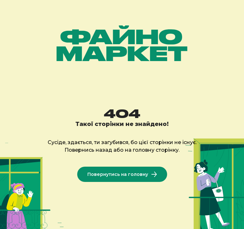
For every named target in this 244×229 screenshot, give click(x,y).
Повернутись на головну (122, 174)
